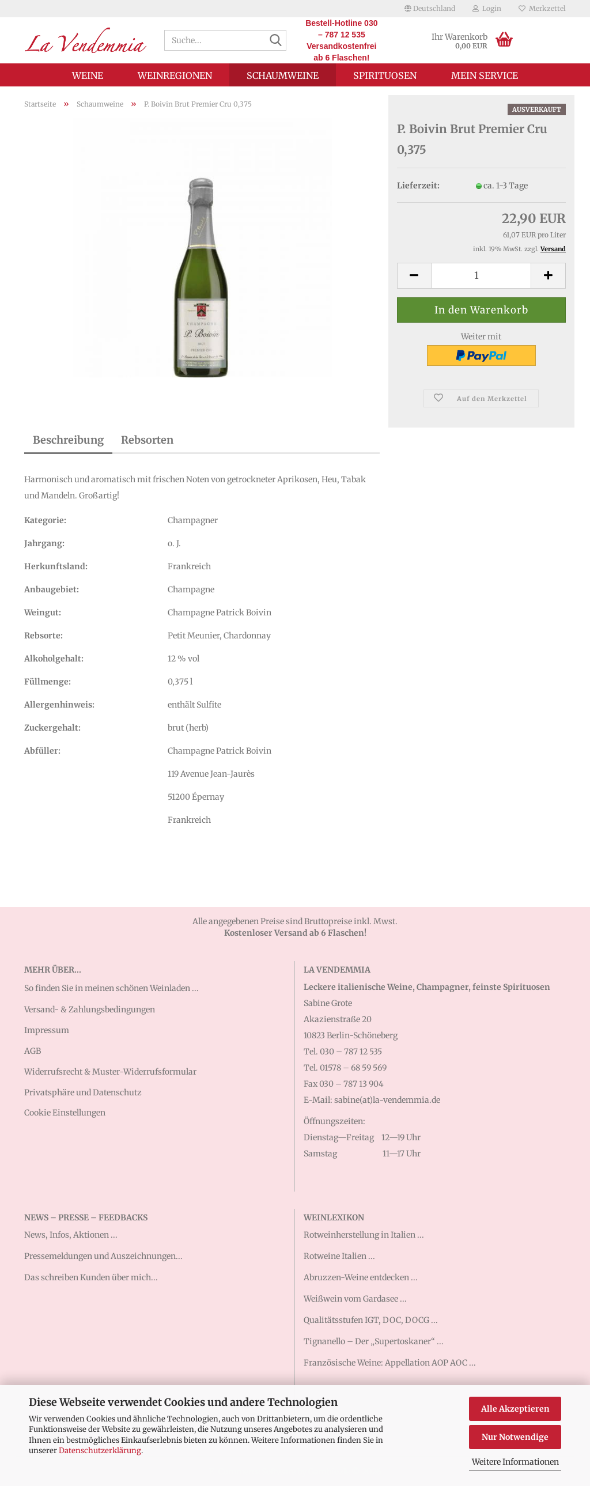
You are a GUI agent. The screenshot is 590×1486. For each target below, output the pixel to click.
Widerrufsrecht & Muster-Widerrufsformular (110, 1072)
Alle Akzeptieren (515, 1409)
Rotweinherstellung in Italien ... (364, 1235)
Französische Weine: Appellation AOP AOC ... (390, 1363)
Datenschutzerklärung (100, 1450)
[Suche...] (275, 41)
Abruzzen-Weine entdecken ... (361, 1277)
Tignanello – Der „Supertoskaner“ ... (374, 1341)
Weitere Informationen (515, 1462)
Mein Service (484, 75)
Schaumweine (283, 75)
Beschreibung (68, 440)
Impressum (46, 1030)
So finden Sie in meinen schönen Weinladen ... (111, 988)
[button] (430, 8)
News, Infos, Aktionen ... (71, 1235)
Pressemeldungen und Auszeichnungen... (103, 1256)
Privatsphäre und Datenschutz (83, 1092)
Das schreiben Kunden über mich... (91, 1277)
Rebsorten (147, 440)
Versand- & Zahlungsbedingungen (89, 1009)
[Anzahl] (481, 276)
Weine (87, 75)
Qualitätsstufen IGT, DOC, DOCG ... (371, 1320)
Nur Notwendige (515, 1437)
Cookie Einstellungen (64, 1112)
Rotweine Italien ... (339, 1256)
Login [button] (486, 8)
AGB (32, 1051)
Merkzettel (542, 8)
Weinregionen (175, 75)
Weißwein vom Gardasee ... (355, 1299)
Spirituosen (385, 75)
